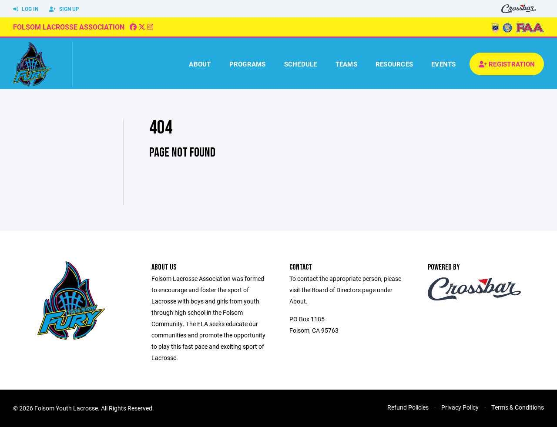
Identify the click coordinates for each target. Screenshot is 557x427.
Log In (25, 9)
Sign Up (64, 9)
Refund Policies (408, 407)
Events (443, 64)
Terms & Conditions (517, 407)
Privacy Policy (460, 407)
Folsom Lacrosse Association (68, 26)
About (200, 64)
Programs (247, 64)
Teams (346, 64)
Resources (394, 64)
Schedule (300, 64)
